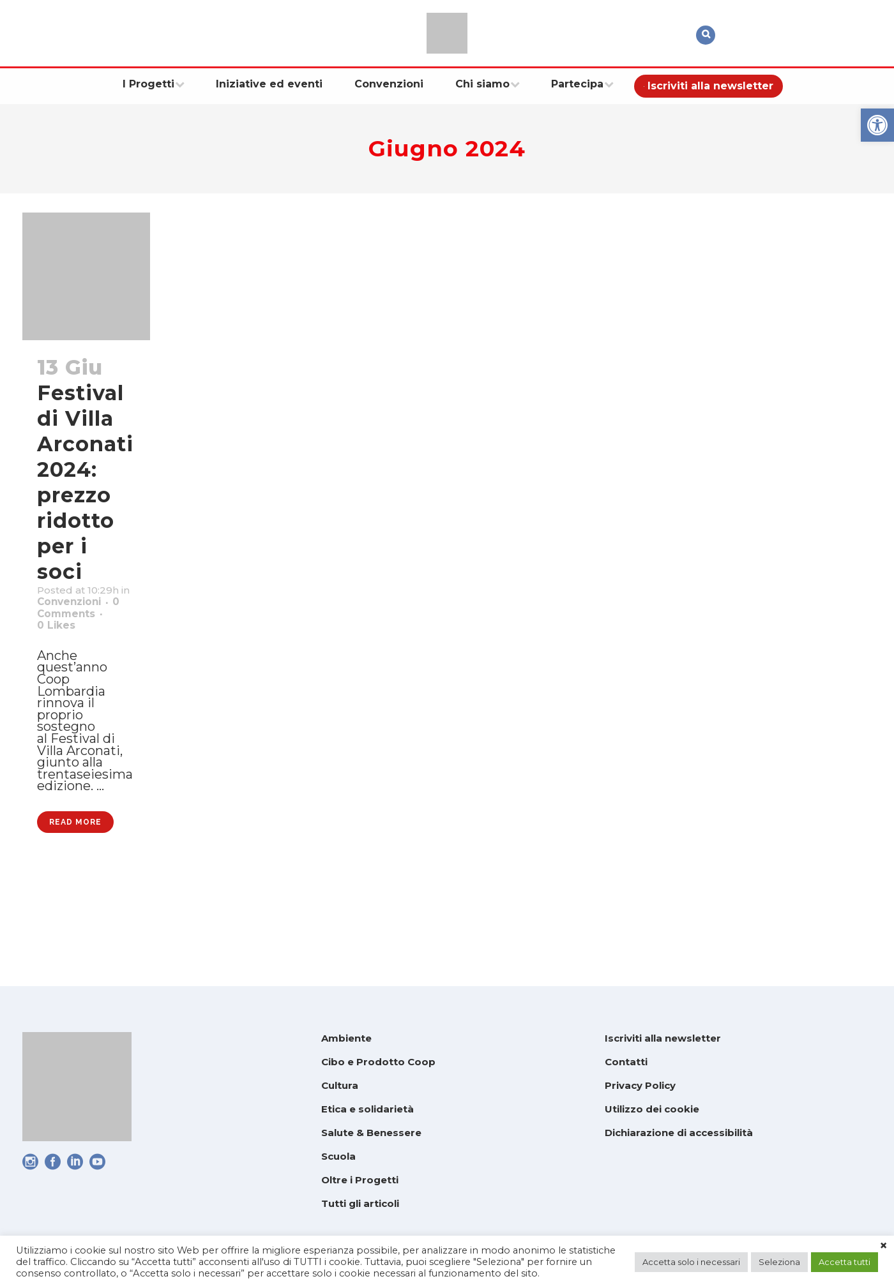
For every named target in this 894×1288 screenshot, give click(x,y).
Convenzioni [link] (78, 626)
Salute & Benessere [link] (371, 1133)
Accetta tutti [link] (844, 1262)
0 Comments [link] (81, 642)
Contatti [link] (626, 1062)
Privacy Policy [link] (640, 1085)
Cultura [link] (339, 1085)
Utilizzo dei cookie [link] (652, 1109)
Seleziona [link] (779, 1262)
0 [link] (70, 659)
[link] (877, 125)
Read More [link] (75, 914)
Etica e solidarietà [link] (367, 1109)
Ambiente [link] (346, 1038)
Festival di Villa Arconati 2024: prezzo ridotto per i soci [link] (85, 482)
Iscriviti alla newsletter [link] (663, 1038)
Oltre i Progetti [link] (359, 1180)
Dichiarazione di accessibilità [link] (679, 1133)
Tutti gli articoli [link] (360, 1203)
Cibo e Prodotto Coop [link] (378, 1062)
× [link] (883, 1246)
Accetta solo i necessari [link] (691, 1262)
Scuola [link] (338, 1156)
